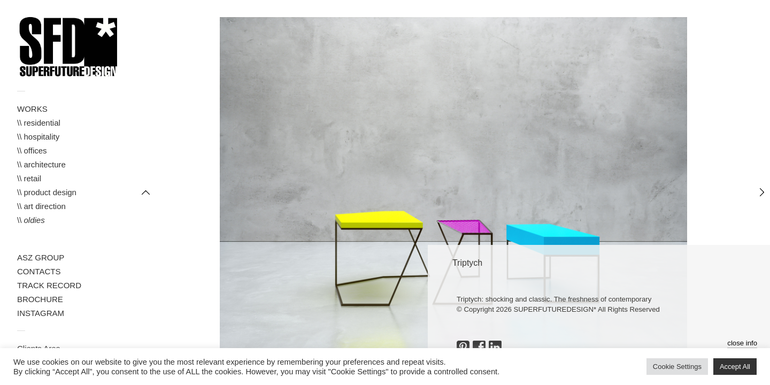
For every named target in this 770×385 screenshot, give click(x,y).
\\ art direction (41, 206)
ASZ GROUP (40, 257)
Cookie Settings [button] (677, 367)
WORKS (32, 108)
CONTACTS (38, 271)
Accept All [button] (735, 367)
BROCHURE (40, 299)
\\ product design (46, 192)
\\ (31, 220)
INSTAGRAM (40, 313)
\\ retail (29, 178)
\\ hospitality (38, 136)
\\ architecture (41, 164)
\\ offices (32, 150)
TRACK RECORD (49, 285)
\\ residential (38, 122)
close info (742, 343)
